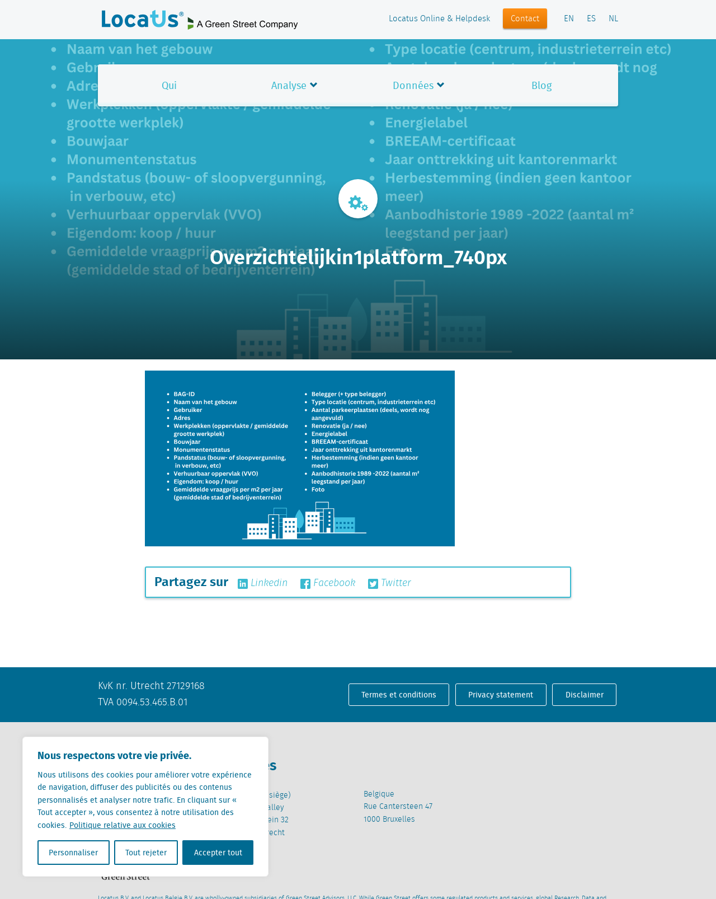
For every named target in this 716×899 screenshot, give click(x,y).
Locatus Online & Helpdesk (439, 19)
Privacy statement (500, 694)
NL (613, 19)
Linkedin (263, 583)
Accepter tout (218, 852)
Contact (525, 19)
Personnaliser (73, 852)
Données (413, 85)
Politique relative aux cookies (122, 825)
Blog (541, 85)
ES (591, 19)
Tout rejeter (146, 852)
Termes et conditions (398, 694)
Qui (169, 85)
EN (569, 19)
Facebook (327, 583)
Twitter (389, 583)
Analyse (289, 85)
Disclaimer (585, 694)
